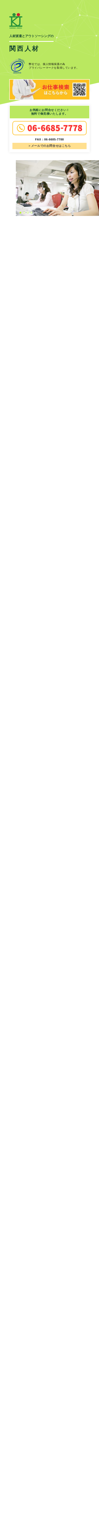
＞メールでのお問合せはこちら (49, 145)
